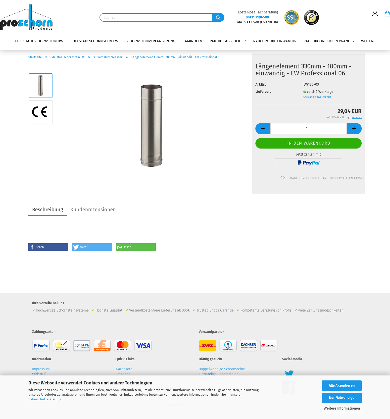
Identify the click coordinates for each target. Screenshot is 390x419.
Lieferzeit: (263, 92)
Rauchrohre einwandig (274, 41)
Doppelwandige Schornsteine (222, 369)
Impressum (41, 369)
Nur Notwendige (341, 398)
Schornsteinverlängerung (150, 41)
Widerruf (39, 374)
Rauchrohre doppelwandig (328, 41)
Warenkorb (123, 369)
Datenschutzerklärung (44, 399)
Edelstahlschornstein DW (39, 41)
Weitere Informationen (342, 408)
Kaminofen (192, 41)
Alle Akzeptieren (342, 385)
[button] (48, 247)
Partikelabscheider (228, 41)
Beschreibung (47, 209)
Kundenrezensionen (93, 209)
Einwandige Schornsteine (219, 374)
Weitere (368, 41)
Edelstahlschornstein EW (94, 41)
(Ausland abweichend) (317, 97)
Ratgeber (122, 374)
